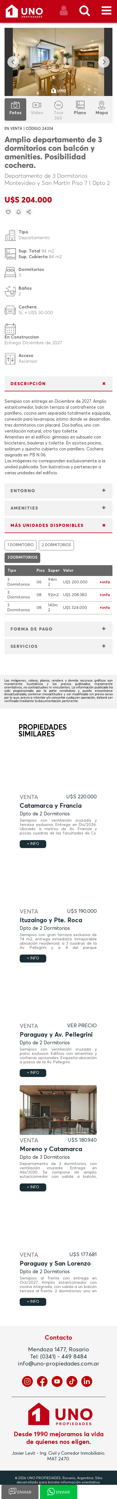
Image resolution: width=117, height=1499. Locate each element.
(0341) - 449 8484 (63, 1357)
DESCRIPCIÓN (28, 384)
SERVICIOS (24, 646)
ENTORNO (23, 491)
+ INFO (33, 844)
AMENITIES (24, 508)
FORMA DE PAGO (32, 629)
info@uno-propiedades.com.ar (58, 1364)
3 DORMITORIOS (22, 557)
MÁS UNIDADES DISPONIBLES (47, 525)
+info (105, 582)
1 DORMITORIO (20, 545)
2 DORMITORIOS (56, 545)
